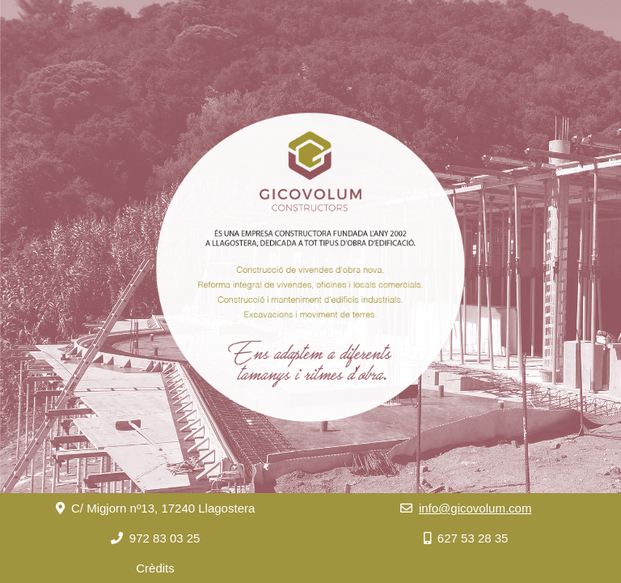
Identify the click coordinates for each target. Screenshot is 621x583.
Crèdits (155, 568)
